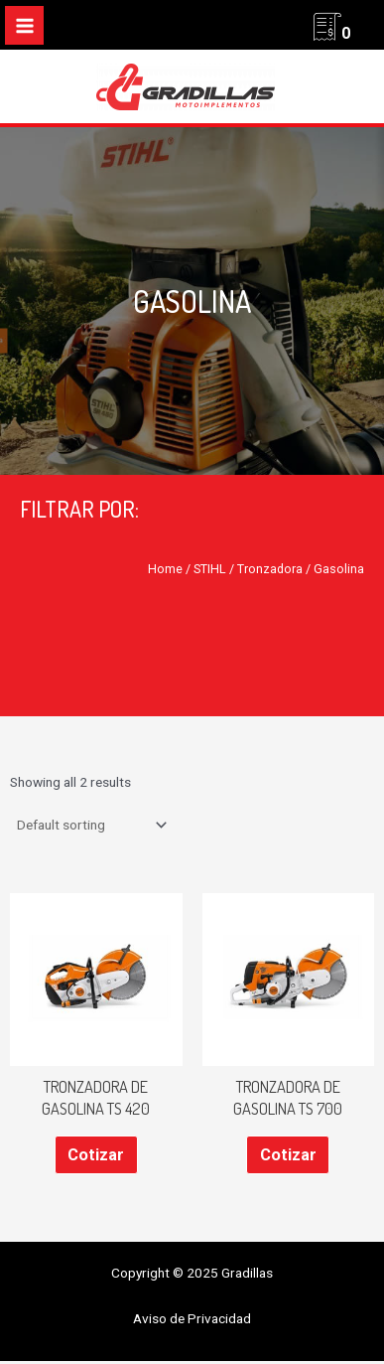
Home (165, 568)
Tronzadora (270, 568)
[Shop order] (90, 824)
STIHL (209, 568)
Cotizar (95, 1154)
